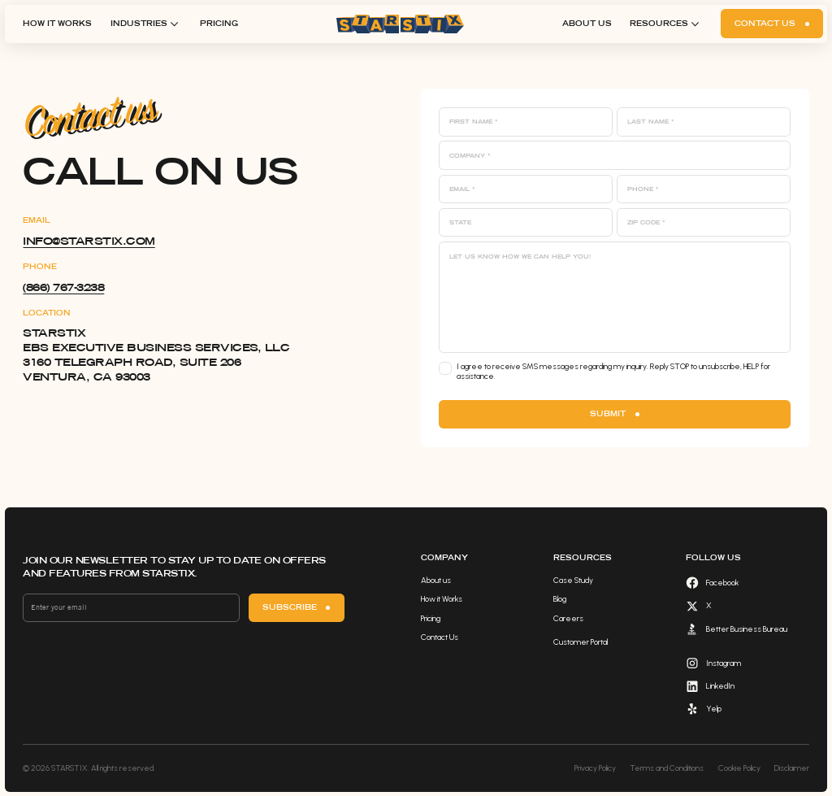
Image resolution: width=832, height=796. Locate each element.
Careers (568, 618)
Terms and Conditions (667, 767)
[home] (400, 24)
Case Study (573, 580)
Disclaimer (791, 767)
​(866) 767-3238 (63, 287)
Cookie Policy (739, 767)
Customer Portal (580, 641)
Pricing (219, 23)
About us (587, 23)
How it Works (57, 23)
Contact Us (439, 637)
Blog (559, 598)
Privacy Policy (595, 767)
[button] (145, 24)
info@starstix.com (88, 240)
